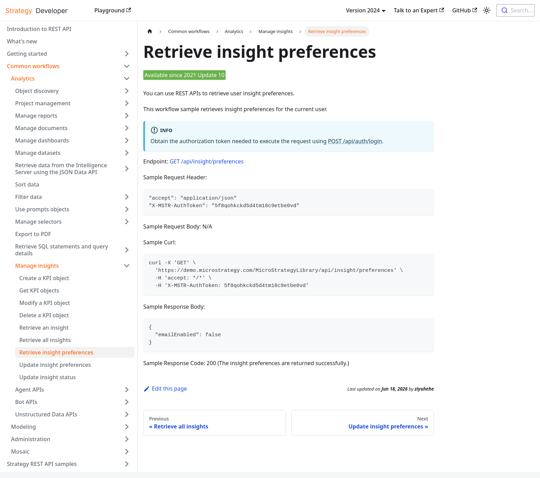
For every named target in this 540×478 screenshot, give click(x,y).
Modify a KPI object (44, 303)
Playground (112, 10)
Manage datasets (38, 153)
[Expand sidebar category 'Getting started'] (126, 53)
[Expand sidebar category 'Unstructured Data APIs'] (126, 414)
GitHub (464, 10)
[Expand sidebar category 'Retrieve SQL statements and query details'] (126, 250)
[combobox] (515, 10)
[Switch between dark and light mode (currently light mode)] (486, 10)
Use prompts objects (42, 209)
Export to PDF (33, 234)
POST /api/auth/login (355, 141)
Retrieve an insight (44, 327)
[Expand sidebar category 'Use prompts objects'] (126, 209)
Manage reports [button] (36, 115)
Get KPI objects (39, 290)
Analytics (23, 78)
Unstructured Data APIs (46, 414)
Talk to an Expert (419, 10)
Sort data (27, 184)
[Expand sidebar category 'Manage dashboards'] (126, 140)
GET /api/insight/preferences (206, 161)
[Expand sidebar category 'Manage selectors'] (126, 221)
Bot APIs (26, 402)
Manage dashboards (42, 140)
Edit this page (165, 388)
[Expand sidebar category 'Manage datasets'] (126, 152)
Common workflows (33, 66)
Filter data (28, 197)
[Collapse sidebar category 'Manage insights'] (126, 265)
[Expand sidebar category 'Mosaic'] (126, 451)
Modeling (23, 427)
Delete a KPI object (44, 315)
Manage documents (41, 128)
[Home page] (149, 31)
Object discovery (37, 91)
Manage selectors (38, 221)
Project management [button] (43, 103)
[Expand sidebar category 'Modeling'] (126, 426)
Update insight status (47, 377)
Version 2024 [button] (363, 10)
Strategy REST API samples (42, 464)
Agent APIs (29, 389)
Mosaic (20, 451)
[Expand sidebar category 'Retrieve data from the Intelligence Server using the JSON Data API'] (126, 169)
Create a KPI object (44, 278)
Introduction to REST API (39, 29)
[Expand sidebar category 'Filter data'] (126, 196)
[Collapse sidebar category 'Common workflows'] (126, 66)
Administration (30, 439)
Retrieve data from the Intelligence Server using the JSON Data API (61, 168)
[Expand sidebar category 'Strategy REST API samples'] (126, 463)
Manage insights (37, 265)
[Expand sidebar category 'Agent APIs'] (126, 389)
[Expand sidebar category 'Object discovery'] (126, 90)
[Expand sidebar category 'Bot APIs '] (126, 401)
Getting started (27, 53)
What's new (22, 41)
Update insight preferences (55, 365)
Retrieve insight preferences (56, 352)
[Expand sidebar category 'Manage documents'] (126, 128)
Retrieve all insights (45, 340)
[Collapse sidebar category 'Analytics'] (126, 78)
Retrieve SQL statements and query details (61, 250)
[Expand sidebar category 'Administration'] (126, 439)
